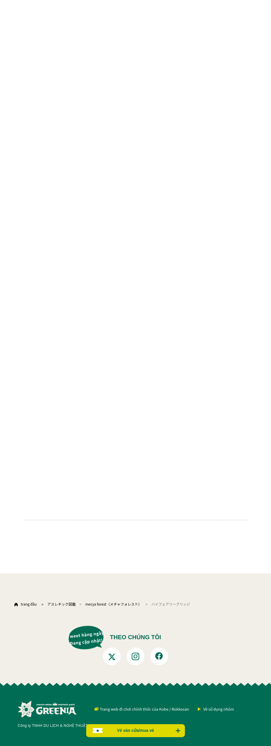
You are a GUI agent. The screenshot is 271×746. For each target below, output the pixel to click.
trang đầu (29, 603)
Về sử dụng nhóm (218, 709)
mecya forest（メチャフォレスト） (113, 603)
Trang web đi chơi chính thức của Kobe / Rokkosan (144, 709)
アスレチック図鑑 (61, 603)
